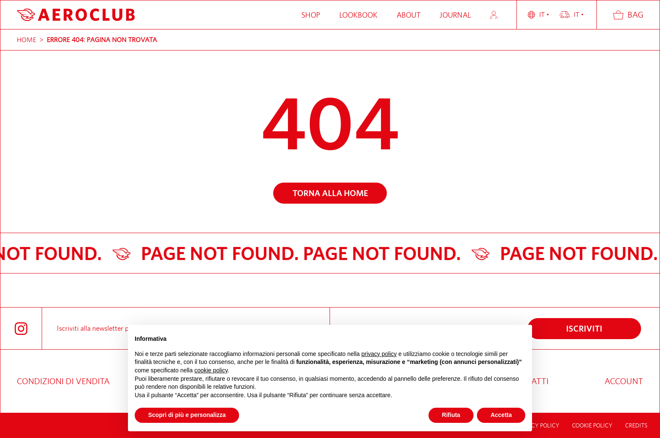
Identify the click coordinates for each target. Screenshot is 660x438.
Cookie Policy (592, 425)
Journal (455, 15)
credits (636, 425)
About (408, 15)
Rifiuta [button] (451, 414)
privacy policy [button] (379, 353)
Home (26, 40)
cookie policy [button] (211, 370)
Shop (310, 15)
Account (494, 15)
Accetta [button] (501, 414)
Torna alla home (330, 193)
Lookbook (358, 15)
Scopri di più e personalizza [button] (187, 414)
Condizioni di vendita (63, 381)
